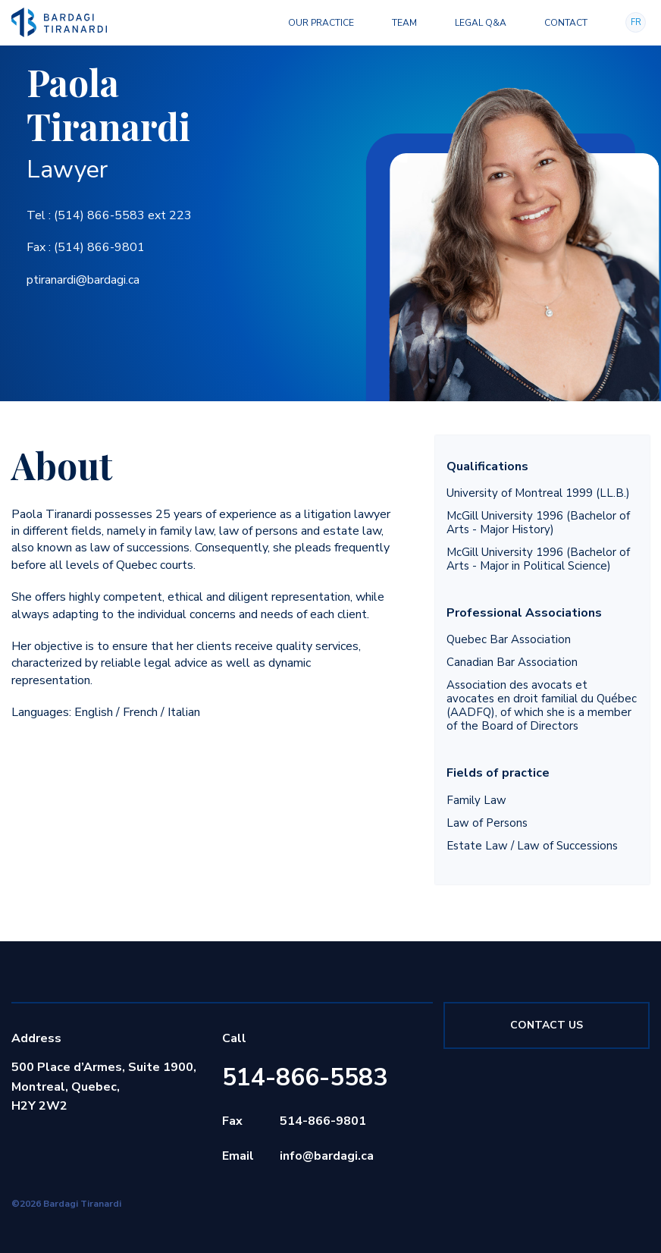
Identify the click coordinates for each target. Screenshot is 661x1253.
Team (404, 23)
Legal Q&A (480, 23)
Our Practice (321, 23)
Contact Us (546, 1025)
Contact (565, 23)
